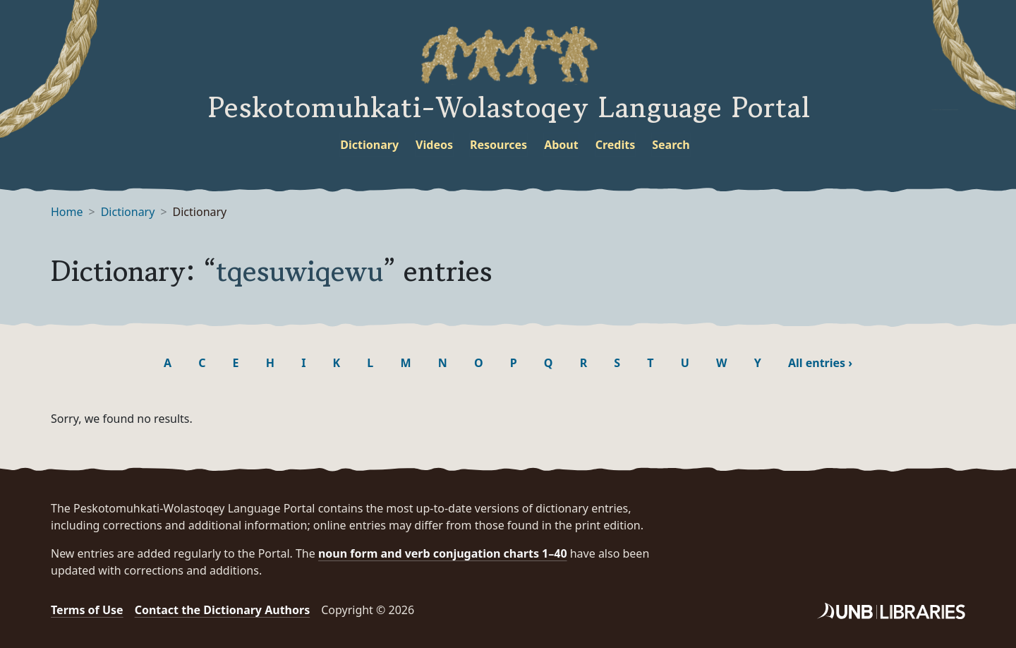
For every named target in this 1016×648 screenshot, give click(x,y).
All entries (820, 363)
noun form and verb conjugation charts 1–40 (442, 553)
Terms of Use (87, 610)
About (561, 144)
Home (67, 212)
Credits (615, 144)
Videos (434, 144)
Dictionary (369, 144)
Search (670, 144)
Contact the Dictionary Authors (222, 610)
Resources (498, 144)
